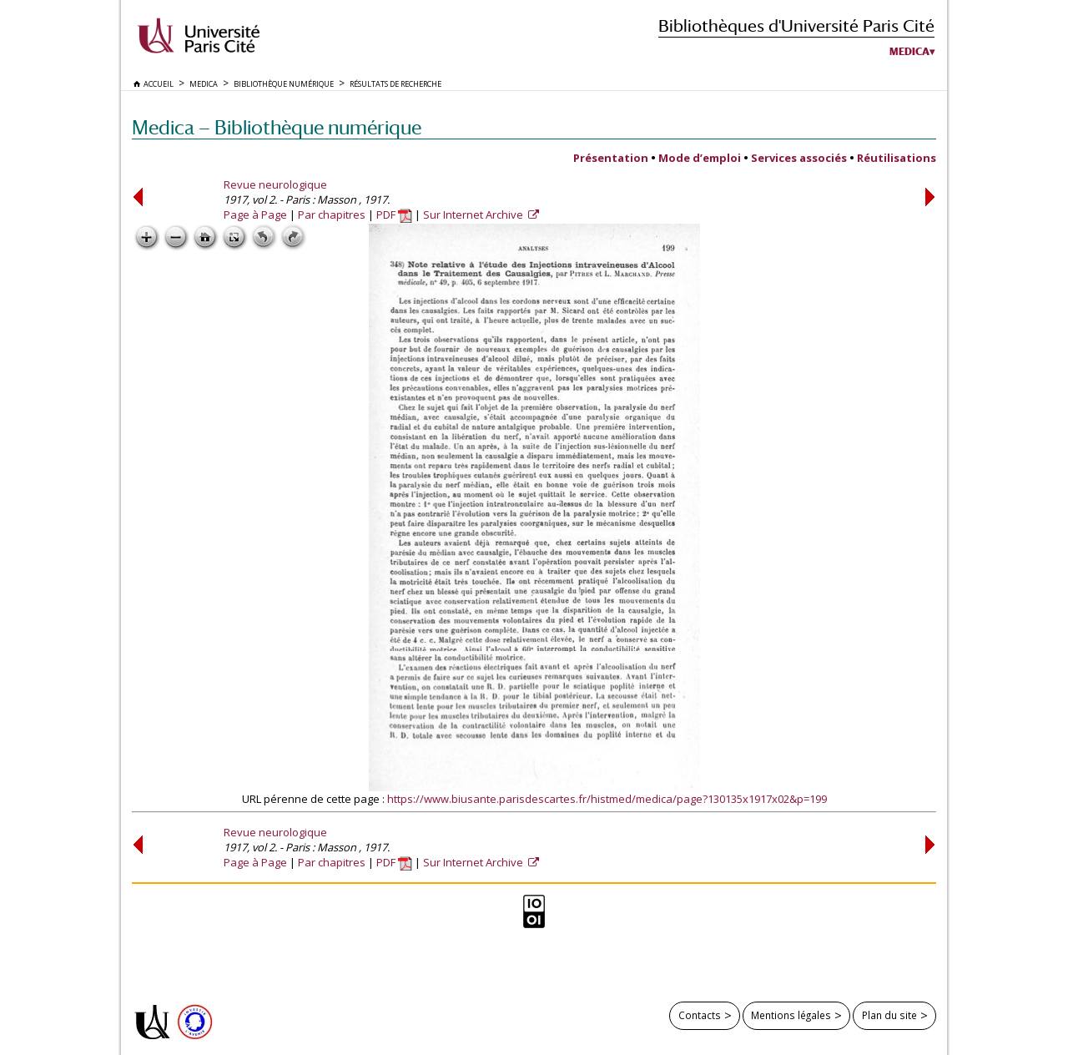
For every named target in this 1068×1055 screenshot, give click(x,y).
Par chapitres (331, 214)
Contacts (699, 1015)
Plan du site (889, 1015)
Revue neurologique (275, 184)
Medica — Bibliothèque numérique (276, 127)
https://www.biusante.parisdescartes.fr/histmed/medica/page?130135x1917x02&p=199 (607, 798)
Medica (909, 52)
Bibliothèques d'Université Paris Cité (796, 25)
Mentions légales (791, 1015)
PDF (394, 214)
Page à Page (255, 214)
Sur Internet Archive (474, 214)
